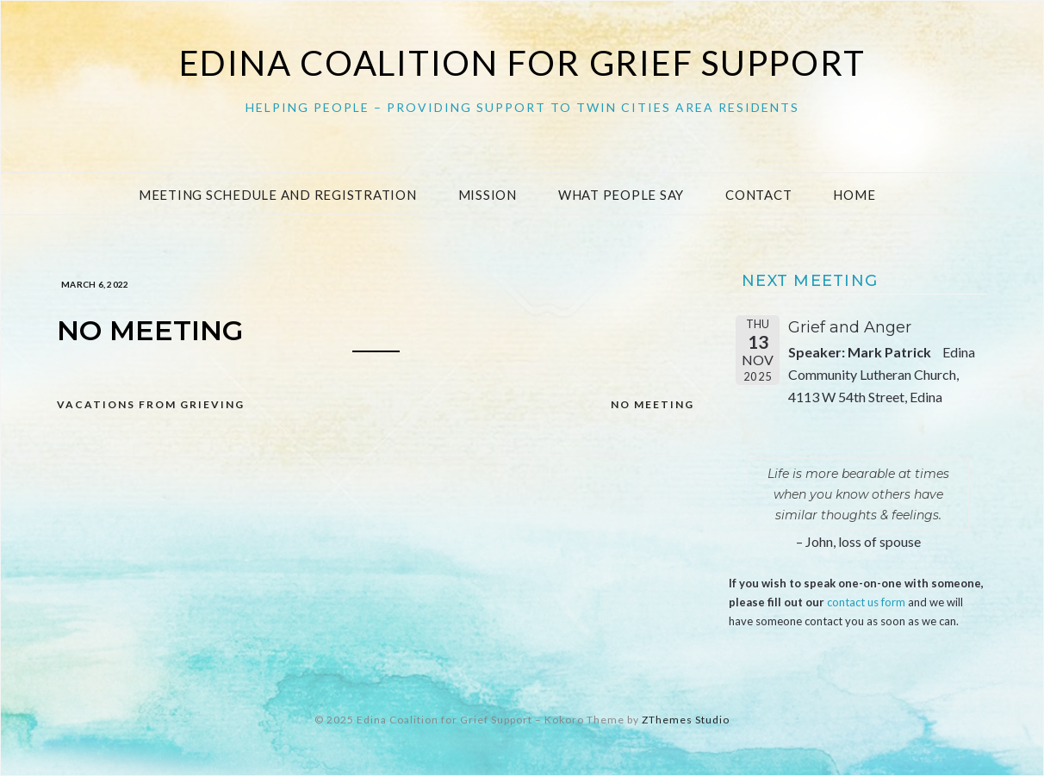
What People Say (621, 194)
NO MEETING (652, 404)
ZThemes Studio (686, 719)
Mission (487, 194)
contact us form (866, 602)
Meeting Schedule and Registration (278, 194)
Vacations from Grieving (151, 404)
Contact (758, 194)
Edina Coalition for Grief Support (522, 63)
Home (854, 194)
